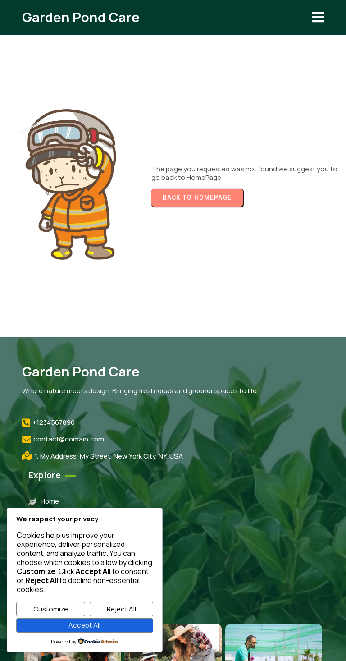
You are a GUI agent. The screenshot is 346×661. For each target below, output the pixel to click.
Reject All (121, 609)
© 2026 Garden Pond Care (173, 642)
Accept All (84, 625)
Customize (50, 609)
